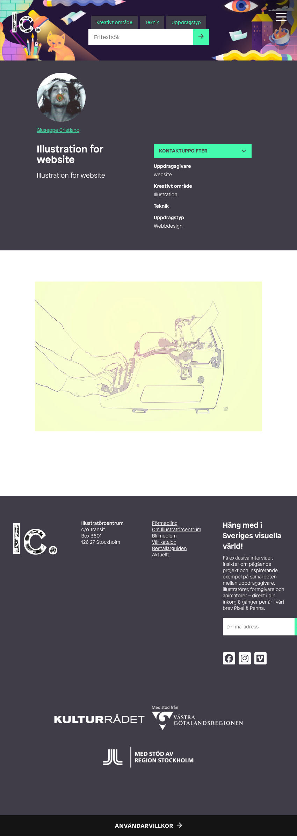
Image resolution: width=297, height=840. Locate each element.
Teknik (152, 22)
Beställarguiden (169, 548)
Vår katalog (164, 542)
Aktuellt (160, 554)
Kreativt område (114, 22)
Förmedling (165, 523)
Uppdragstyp (186, 22)
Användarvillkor (144, 826)
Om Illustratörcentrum (176, 529)
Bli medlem (164, 536)
